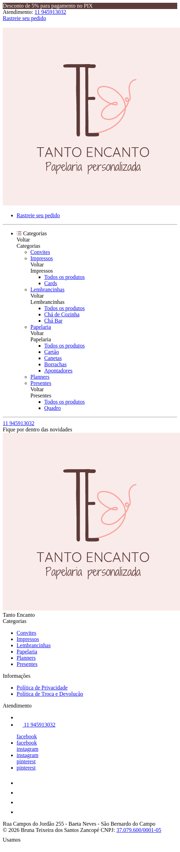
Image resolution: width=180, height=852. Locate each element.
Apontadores (58, 371)
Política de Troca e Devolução (50, 694)
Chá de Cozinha (61, 314)
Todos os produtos (64, 277)
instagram (27, 749)
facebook (27, 736)
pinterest (26, 761)
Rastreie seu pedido (24, 18)
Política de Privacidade (42, 688)
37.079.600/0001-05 (138, 830)
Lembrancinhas (47, 289)
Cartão (51, 352)
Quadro (52, 408)
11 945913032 (50, 12)
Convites (40, 252)
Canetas (53, 358)
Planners (39, 377)
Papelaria (40, 327)
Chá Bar (53, 321)
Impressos (41, 258)
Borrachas (55, 364)
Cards (50, 283)
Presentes (40, 383)
